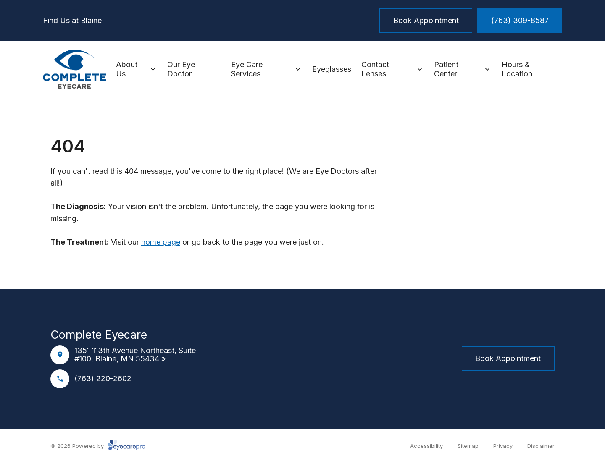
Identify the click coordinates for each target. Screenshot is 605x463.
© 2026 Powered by (97, 445)
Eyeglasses (331, 69)
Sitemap (468, 445)
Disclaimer (541, 445)
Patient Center (446, 69)
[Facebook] (282, 358)
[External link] (322, 358)
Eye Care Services (247, 69)
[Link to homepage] (74, 69)
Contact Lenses (375, 69)
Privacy (503, 445)
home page (160, 242)
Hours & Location (517, 69)
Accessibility (426, 445)
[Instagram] (302, 358)
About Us (126, 69)
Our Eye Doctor (181, 69)
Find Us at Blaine (72, 20)
